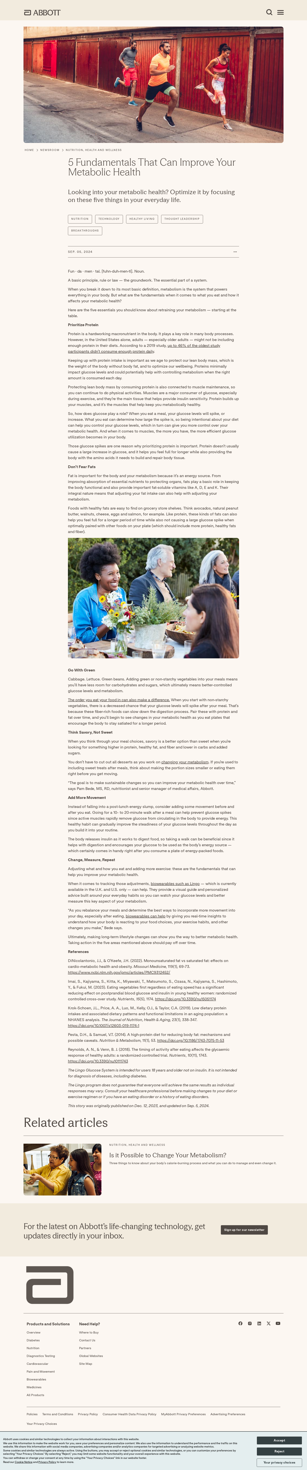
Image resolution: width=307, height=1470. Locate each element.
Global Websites (91, 1356)
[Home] (29, 150)
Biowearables (36, 1379)
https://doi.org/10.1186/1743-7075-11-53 (190, 1041)
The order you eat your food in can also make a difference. (119, 700)
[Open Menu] (280, 12)
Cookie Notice (24, 1462)
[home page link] (42, 12)
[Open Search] (269, 12)
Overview (34, 1332)
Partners (85, 1348)
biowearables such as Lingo (175, 884)
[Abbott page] (240, 1324)
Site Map (85, 1363)
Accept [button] (279, 1440)
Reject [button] (279, 1451)
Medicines (34, 1387)
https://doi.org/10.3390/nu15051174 (185, 999)
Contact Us (87, 1340)
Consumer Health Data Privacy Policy (129, 1414)
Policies (32, 1414)
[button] (235, 252)
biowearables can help (145, 916)
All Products (35, 1395)
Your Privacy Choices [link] (42, 1423)
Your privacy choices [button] (279, 1462)
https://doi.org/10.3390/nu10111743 (98, 1061)
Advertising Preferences (227, 1414)
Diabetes (33, 1340)
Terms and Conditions (57, 1414)
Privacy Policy (88, 1414)
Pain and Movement (41, 1371)
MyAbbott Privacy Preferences (183, 1414)
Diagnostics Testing (41, 1356)
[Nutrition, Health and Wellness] (94, 150)
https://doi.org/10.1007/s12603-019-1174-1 (103, 1026)
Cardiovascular (37, 1363)
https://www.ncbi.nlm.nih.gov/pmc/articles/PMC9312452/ (119, 973)
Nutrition (33, 1348)
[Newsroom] (50, 150)
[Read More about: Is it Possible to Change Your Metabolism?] (62, 1170)
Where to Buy (89, 1332)
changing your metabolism (185, 762)
